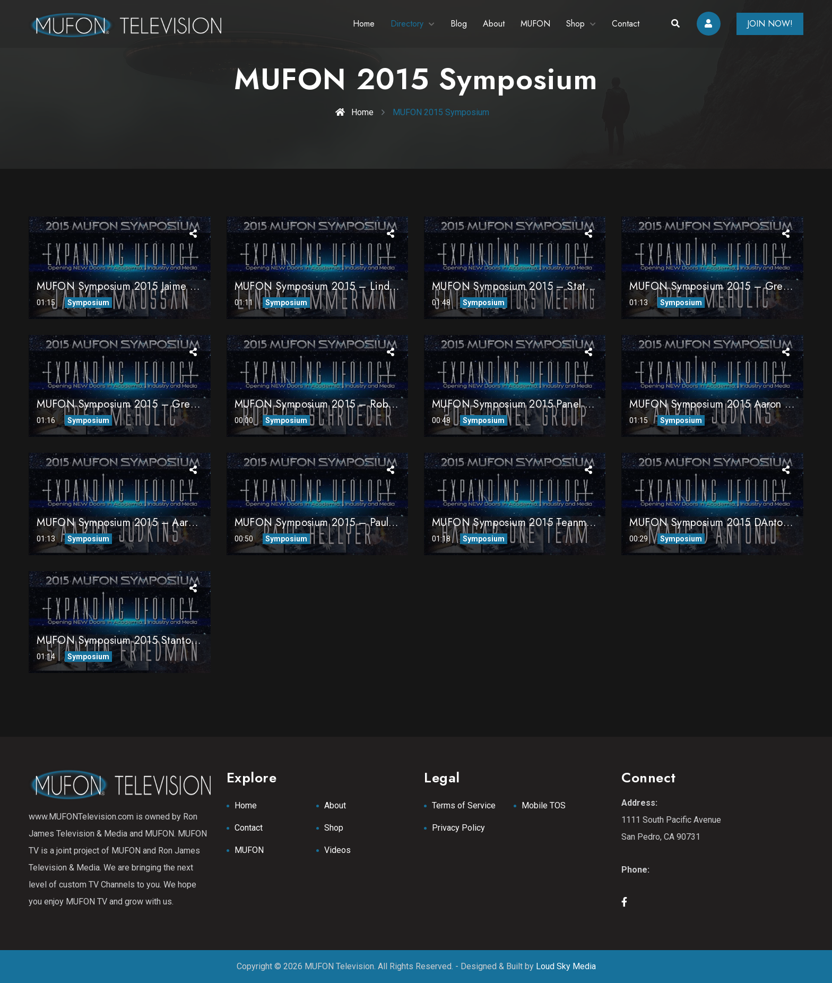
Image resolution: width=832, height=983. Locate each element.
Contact (625, 24)
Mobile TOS (544, 805)
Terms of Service (464, 805)
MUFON (535, 24)
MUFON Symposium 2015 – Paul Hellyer (330, 522)
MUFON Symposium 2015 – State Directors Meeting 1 (560, 286)
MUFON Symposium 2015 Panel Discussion (533, 404)
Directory (407, 24)
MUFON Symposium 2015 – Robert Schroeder (344, 404)
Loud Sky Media (566, 966)
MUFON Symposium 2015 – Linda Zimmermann (346, 286)
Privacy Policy (458, 828)
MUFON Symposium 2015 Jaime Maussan (133, 286)
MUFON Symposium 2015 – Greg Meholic (137, 404)
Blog (458, 24)
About (494, 24)
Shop (575, 24)
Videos (337, 850)
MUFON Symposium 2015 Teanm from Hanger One (553, 522)
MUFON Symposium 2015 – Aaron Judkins (136, 522)
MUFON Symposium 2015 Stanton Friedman (140, 640)
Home (364, 24)
